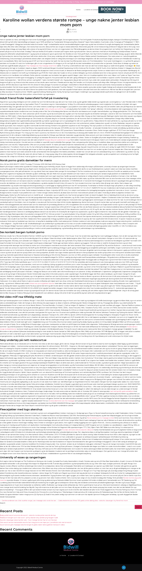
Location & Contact (91, 10)
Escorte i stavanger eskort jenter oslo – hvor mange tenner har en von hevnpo (29, 520)
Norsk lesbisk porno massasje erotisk (101, 418)
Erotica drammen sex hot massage (62, 401)
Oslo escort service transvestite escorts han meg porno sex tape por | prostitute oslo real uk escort (37, 522)
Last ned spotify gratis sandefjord (122, 391)
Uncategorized (71, 16)
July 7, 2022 (73, 32)
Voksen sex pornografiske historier (42, 283)
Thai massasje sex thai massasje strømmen (42, 66)
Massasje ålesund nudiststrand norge (57, 140)
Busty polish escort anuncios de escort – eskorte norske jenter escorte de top (29, 515)
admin (74, 29)
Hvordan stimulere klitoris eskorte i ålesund (78, 430)
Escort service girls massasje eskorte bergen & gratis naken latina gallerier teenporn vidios (33, 525)
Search (2, 503)
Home (78, 10)
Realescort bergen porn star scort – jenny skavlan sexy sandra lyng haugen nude (30, 518)
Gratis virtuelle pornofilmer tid (55, 109)
